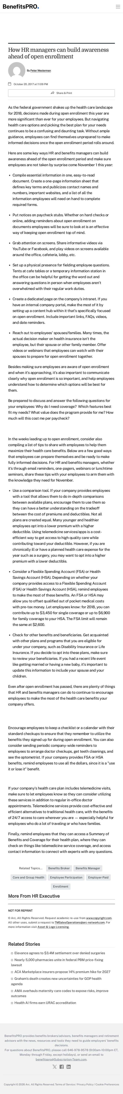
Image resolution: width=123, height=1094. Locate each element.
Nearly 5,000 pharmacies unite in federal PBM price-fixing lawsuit (57, 962)
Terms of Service (65, 1084)
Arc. (28, 1084)
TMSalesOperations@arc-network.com (80, 922)
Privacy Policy (85, 1084)
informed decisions (23, 143)
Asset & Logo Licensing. (53, 926)
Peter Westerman (40, 70)
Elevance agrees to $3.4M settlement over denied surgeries (58, 953)
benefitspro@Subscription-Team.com (61, 1059)
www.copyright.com (99, 918)
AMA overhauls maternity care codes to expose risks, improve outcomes (59, 993)
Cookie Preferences (107, 1084)
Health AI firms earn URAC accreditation (43, 1003)
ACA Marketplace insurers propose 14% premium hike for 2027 (60, 972)
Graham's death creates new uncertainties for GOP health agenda (56, 981)
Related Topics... (30, 868)
